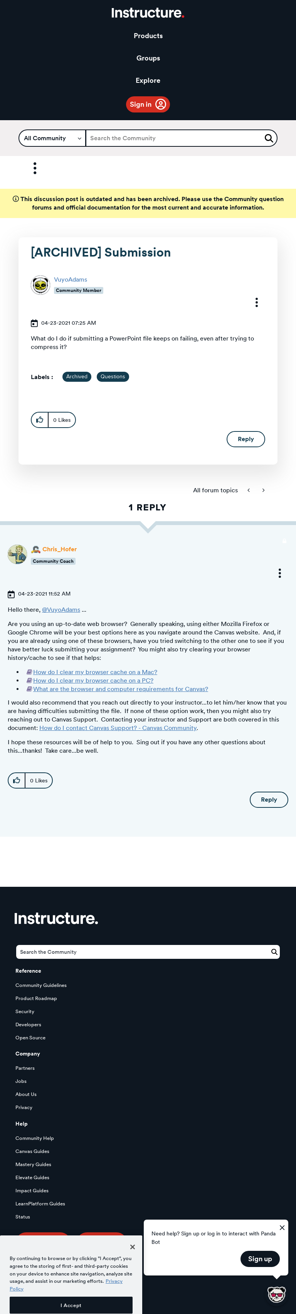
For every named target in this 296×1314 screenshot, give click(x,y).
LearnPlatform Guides (40, 1204)
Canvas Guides (32, 1151)
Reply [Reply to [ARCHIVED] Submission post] (246, 439)
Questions (113, 377)
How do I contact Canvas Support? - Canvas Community (118, 728)
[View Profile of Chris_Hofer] (59, 549)
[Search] (182, 138)
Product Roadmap (36, 998)
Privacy (23, 1107)
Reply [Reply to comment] (269, 799)
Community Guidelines (41, 985)
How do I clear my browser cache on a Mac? (95, 672)
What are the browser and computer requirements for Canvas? (120, 689)
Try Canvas (43, 1243)
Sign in (140, 104)
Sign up (260, 1259)
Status (22, 1217)
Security (24, 1011)
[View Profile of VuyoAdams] (70, 279)
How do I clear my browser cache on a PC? (93, 680)
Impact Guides (32, 1190)
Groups (148, 58)
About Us (26, 1094)
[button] (251, 302)
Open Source (30, 1037)
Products (148, 36)
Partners (25, 1068)
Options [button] (28, 168)
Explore (148, 80)
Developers (28, 1024)
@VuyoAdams (61, 609)
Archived (76, 377)
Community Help (34, 1138)
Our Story (102, 1243)
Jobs (21, 1081)
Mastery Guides (33, 1164)
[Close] (132, 1262)
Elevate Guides (32, 1177)
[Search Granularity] (52, 138)
